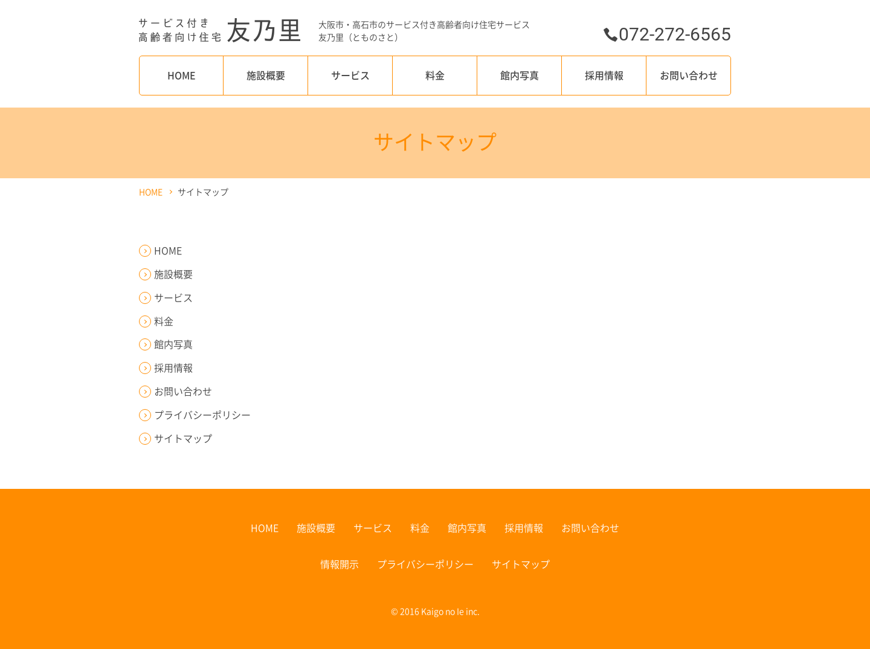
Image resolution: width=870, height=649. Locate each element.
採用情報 (604, 75)
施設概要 (265, 75)
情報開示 (339, 564)
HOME (181, 75)
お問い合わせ (689, 75)
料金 (435, 75)
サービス (350, 75)
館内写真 (519, 75)
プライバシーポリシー (202, 414)
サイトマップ (183, 438)
